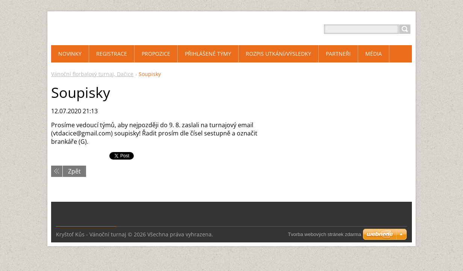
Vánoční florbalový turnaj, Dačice (92, 74)
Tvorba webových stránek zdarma (324, 234)
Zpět (74, 171)
